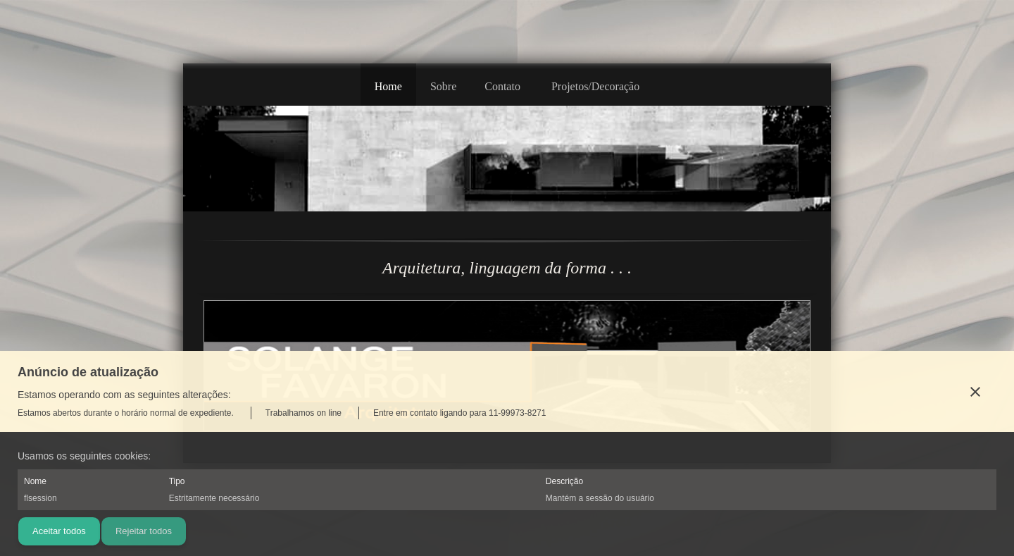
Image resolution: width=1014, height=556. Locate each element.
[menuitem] (388, 84)
